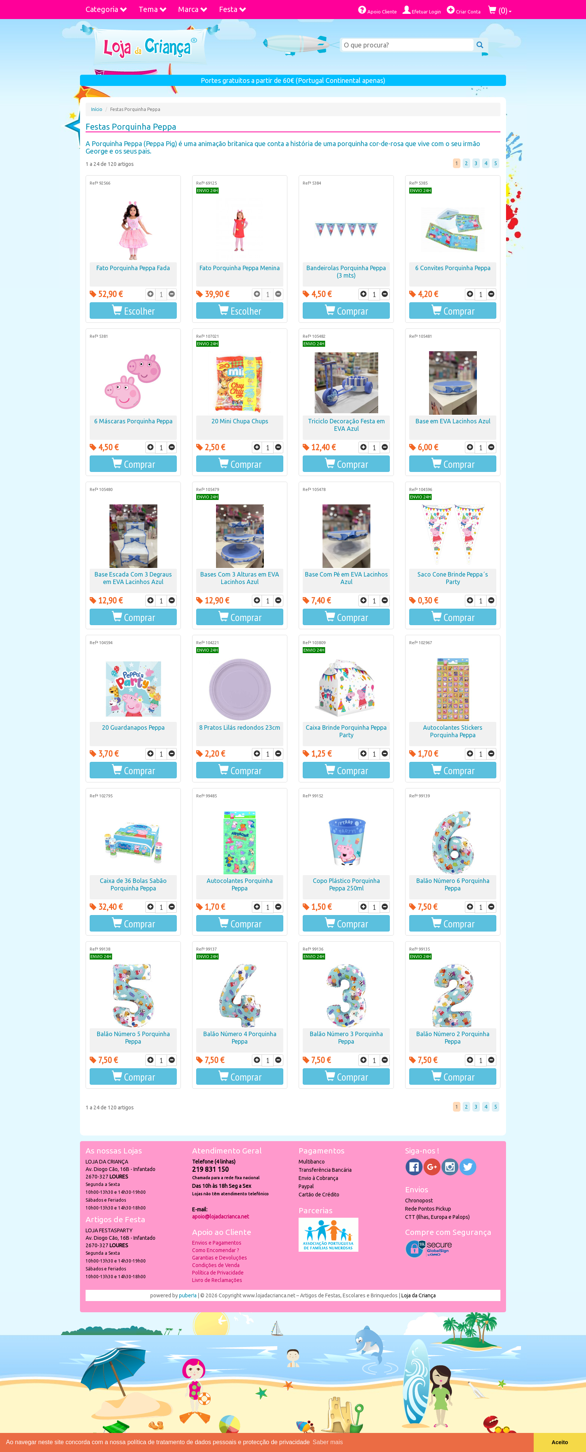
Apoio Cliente (377, 10)
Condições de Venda (216, 1265)
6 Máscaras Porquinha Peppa (133, 421)
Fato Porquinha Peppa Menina (240, 268)
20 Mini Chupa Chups (240, 421)
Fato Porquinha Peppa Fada (133, 268)
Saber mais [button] (328, 1442)
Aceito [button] (560, 1442)
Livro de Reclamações (217, 1280)
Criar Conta (464, 10)
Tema (153, 9)
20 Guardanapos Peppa (133, 727)
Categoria (106, 9)
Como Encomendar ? (215, 1250)
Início (96, 109)
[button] (133, 310)
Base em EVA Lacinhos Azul (453, 421)
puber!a (188, 1295)
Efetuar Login (422, 10)
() (500, 10)
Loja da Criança (418, 1295)
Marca (193, 9)
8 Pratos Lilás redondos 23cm (239, 727)
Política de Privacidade (218, 1273)
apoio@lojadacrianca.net (220, 1217)
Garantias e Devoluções (219, 1258)
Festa (233, 9)
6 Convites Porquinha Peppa (453, 268)
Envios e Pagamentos (216, 1243)
